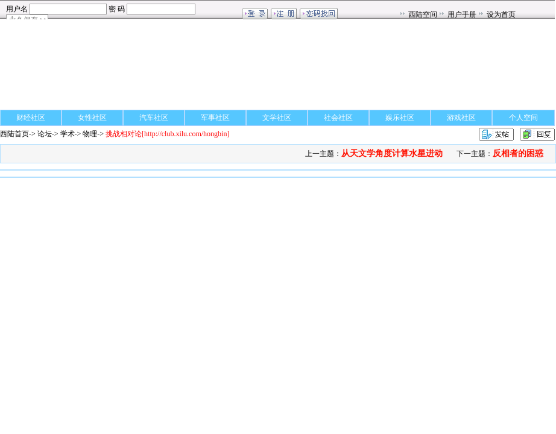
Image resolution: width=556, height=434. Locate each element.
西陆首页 (14, 134)
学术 (67, 134)
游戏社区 (461, 117)
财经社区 (30, 117)
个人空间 (523, 117)
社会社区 (338, 117)
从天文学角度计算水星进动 (392, 153)
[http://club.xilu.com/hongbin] (167, 134)
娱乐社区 (399, 117)
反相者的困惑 (518, 153)
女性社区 (92, 117)
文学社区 (276, 117)
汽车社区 (153, 117)
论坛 (44, 134)
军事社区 (215, 117)
